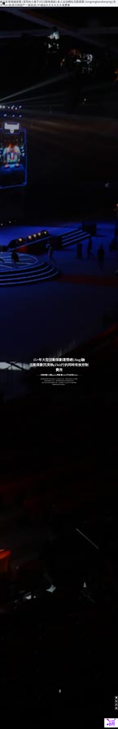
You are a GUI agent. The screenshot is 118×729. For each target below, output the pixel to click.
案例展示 (74, 3)
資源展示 (98, 3)
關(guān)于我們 (81, 3)
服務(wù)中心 (91, 3)
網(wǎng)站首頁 (65, 3)
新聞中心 (104, 3)
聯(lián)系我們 (112, 3)
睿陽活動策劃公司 (8, 3)
